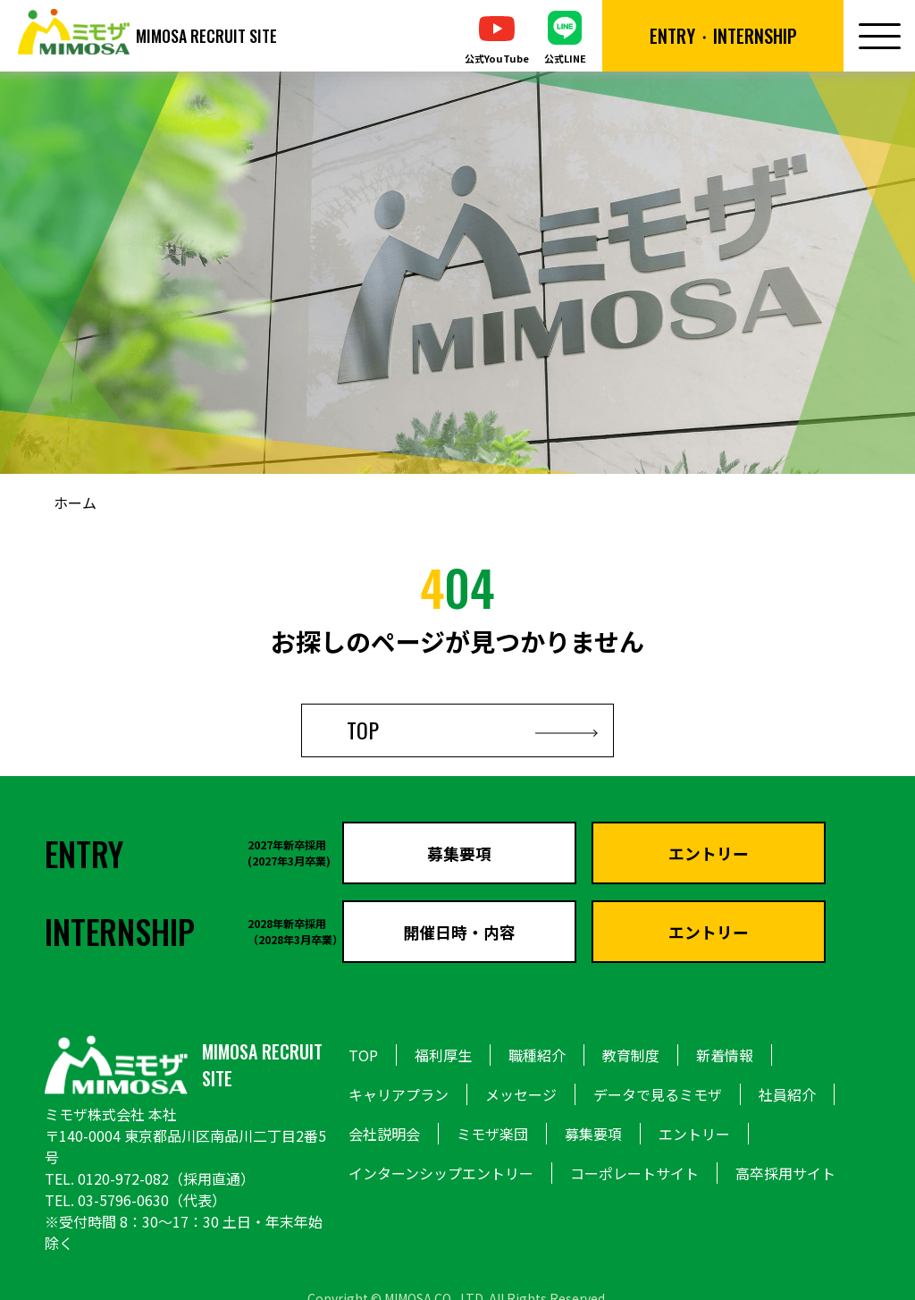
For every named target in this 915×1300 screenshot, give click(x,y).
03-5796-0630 (123, 1200)
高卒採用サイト (785, 1173)
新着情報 (724, 1055)
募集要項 (593, 1133)
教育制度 (630, 1055)
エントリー (694, 1133)
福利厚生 (443, 1055)
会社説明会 (384, 1133)
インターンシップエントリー (440, 1173)
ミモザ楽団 (492, 1133)
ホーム (75, 502)
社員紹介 (787, 1094)
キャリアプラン (398, 1094)
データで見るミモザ (657, 1094)
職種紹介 (537, 1055)
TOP (457, 728)
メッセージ (521, 1094)
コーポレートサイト (634, 1173)
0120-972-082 (123, 1178)
